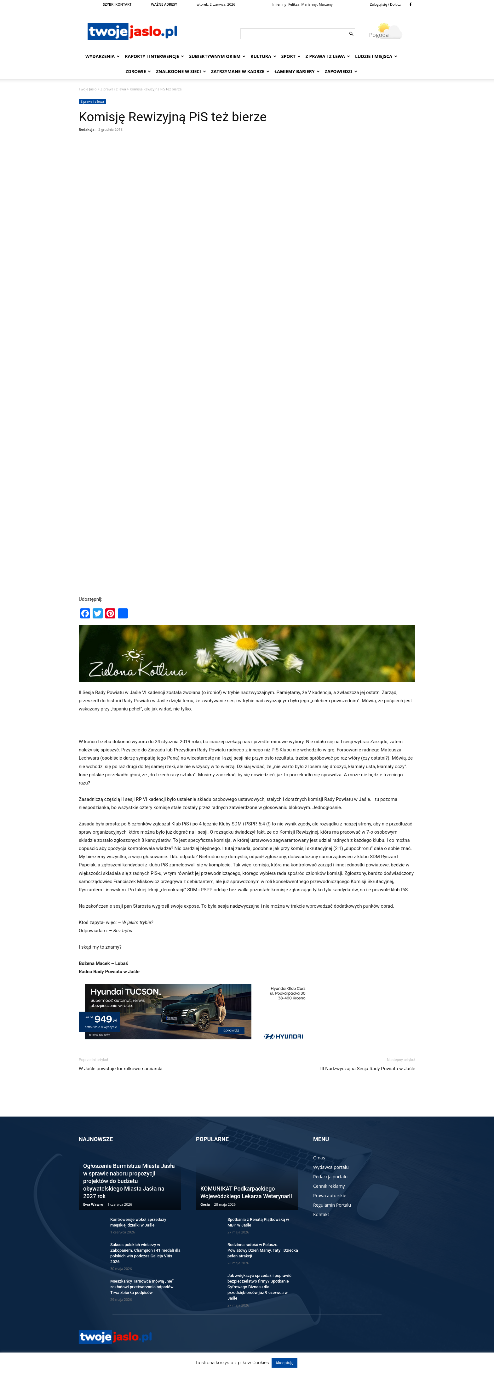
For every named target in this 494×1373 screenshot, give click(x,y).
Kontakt (321, 1214)
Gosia (205, 1204)
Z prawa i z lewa (328, 56)
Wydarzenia (102, 56)
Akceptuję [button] (284, 1362)
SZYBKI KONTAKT (117, 4)
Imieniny (279, 4)
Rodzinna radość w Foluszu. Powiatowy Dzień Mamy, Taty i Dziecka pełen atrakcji (262, 1250)
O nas (319, 1158)
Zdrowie (138, 71)
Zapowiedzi (341, 71)
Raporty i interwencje (154, 56)
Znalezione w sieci (181, 71)
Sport (291, 56)
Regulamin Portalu (332, 1205)
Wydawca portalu (331, 1167)
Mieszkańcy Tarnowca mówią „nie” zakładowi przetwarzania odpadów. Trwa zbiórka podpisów (142, 1287)
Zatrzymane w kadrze (240, 71)
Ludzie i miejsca (376, 56)
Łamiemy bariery (297, 71)
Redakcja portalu (330, 1177)
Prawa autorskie (329, 1195)
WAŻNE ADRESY (164, 4)
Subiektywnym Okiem (217, 56)
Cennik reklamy (329, 1186)
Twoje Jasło (88, 89)
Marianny (309, 4)
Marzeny (326, 4)
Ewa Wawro (93, 1204)
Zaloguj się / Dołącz (385, 4)
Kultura (263, 56)
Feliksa (293, 4)
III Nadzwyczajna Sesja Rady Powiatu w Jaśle (367, 1068)
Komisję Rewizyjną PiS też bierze (173, 116)
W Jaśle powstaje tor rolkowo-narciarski (120, 1068)
